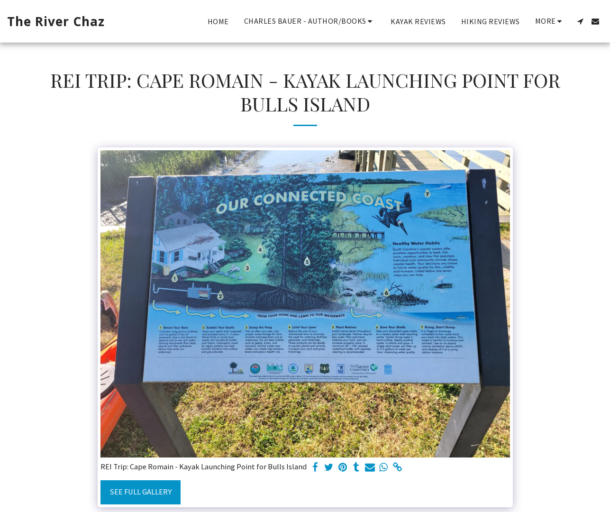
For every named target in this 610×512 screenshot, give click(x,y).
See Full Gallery (140, 492)
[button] (310, 21)
